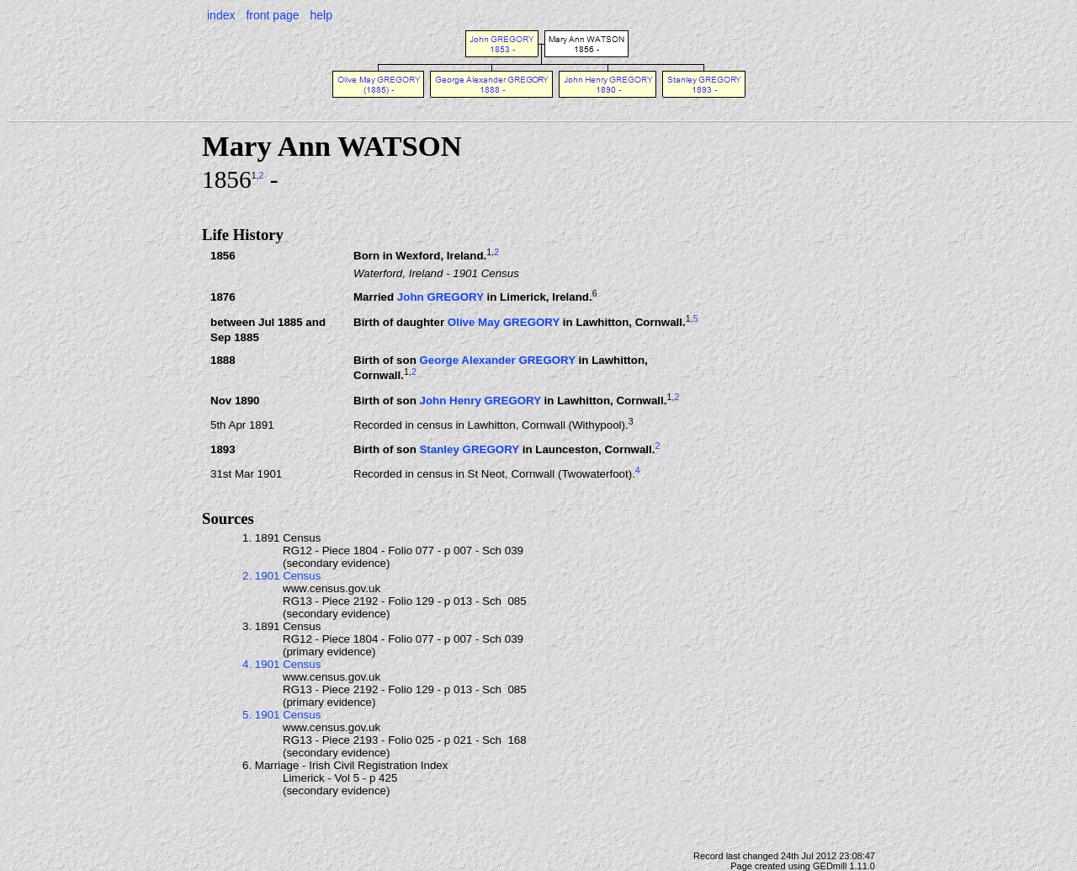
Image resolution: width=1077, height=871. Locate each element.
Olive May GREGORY (504, 322)
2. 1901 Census (281, 575)
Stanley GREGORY (469, 449)
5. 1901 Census (281, 714)
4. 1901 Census (281, 664)
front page (272, 15)
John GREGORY (440, 297)
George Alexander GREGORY (497, 360)
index (221, 15)
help (321, 15)
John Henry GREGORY (479, 400)
